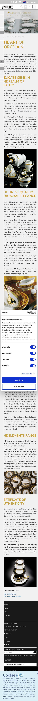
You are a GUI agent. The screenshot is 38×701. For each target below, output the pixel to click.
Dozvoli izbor (19, 387)
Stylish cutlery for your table (11, 595)
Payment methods (8, 669)
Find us (4, 636)
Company (5, 603)
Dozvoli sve (19, 380)
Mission (4, 611)
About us (4, 607)
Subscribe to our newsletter (13, 648)
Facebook (6, 640)
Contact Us (5, 614)
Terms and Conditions (9, 622)
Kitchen (7, 35)
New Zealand (31, 2)
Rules (3, 618)
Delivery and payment (9, 629)
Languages (6, 659)
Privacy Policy (10, 698)
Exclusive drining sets (8, 593)
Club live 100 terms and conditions (14, 626)
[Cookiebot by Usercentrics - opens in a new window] (27, 312)
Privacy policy (6, 632)
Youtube (6, 644)
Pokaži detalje (27, 374)
